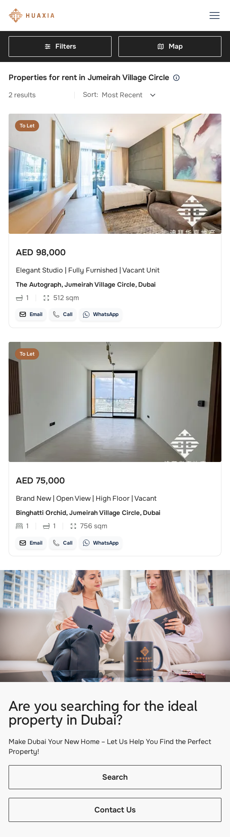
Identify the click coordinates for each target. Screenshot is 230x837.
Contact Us (115, 810)
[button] (214, 15)
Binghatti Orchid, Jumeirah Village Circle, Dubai (88, 512)
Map (170, 46)
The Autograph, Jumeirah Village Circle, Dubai (86, 284)
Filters (60, 46)
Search (115, 777)
